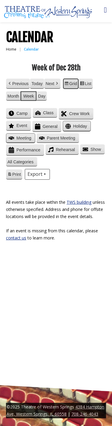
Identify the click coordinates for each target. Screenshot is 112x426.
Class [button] (43, 112)
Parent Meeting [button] (56, 138)
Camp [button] (17, 113)
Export (37, 174)
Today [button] (36, 83)
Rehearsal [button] (61, 150)
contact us (16, 238)
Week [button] (28, 96)
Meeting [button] (19, 138)
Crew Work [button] (75, 113)
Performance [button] (23, 150)
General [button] (46, 126)
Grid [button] (70, 84)
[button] (21, 162)
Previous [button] (17, 83)
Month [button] (13, 96)
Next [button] (52, 83)
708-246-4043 (84, 414)
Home (11, 49)
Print (14, 175)
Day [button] (41, 96)
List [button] (85, 84)
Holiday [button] (75, 126)
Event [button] (17, 125)
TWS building (79, 202)
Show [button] (91, 149)
